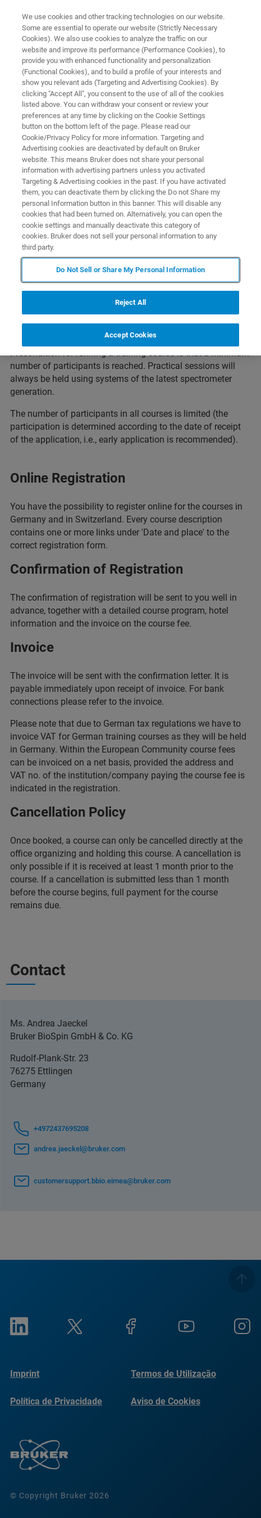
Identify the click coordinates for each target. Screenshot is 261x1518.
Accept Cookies (130, 335)
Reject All (130, 302)
